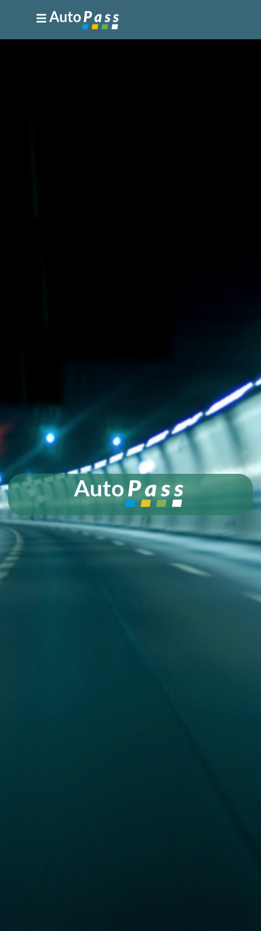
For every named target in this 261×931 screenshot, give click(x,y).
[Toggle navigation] (77, 19)
